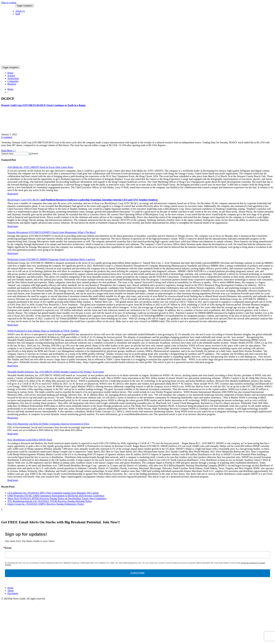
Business (11, 84)
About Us (20, 11)
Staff (17, 14)
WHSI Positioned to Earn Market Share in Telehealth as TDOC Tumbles (43, 331)
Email (8, 548)
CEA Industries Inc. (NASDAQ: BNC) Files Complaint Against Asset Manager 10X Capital (52, 493)
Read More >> (8, 150)
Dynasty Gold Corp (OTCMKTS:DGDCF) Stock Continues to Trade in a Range (43, 105)
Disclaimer (12, 593)
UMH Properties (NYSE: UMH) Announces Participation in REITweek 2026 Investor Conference (55, 495)
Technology (13, 78)
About (10, 590)
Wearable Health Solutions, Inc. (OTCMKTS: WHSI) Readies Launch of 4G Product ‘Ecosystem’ (55, 371)
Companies (13, 81)
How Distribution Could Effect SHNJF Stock (29, 439)
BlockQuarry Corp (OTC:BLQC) (82, 199)
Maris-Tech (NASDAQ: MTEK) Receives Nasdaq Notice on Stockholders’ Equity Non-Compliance (56, 498)
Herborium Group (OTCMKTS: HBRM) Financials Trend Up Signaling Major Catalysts (51, 259)
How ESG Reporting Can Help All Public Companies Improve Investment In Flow (48, 423)
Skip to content (8, 2)
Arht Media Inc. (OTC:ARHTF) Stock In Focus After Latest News (40, 167)
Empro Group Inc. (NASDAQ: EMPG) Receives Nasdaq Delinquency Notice (45, 504)
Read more (12, 193)
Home (10, 72)
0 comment (6, 137)
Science (11, 75)
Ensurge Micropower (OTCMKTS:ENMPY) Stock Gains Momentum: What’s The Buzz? (51, 232)
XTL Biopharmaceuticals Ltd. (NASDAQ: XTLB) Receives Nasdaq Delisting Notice (49, 501)
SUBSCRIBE (137, 573)
